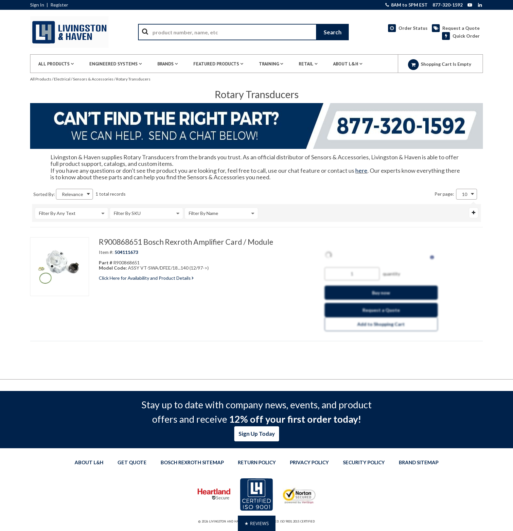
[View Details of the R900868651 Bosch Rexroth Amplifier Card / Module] (59, 267)
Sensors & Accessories (93, 79)
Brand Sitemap (418, 462)
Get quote (132, 462)
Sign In (37, 5)
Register (59, 5)
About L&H (89, 462)
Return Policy (257, 462)
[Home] (69, 32)
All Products (40, 79)
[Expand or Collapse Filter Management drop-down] (473, 212)
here (361, 170)
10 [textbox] (464, 194)
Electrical (62, 79)
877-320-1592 (448, 5)
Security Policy (364, 462)
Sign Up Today (257, 433)
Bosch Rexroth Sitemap (192, 462)
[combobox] (243, 32)
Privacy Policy (309, 462)
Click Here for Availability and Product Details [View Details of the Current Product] (146, 278)
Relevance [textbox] (72, 194)
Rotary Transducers (133, 79)
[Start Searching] (332, 32)
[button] (256, 523)
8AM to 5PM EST (406, 5)
